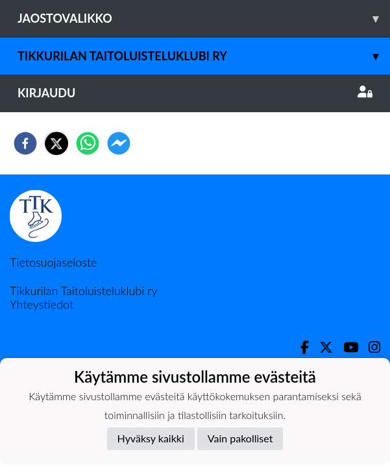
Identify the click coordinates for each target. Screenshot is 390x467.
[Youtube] (345, 347)
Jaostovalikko (204, 18)
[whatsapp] (87, 143)
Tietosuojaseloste (53, 262)
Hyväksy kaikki (150, 438)
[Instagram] (369, 347)
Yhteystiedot (41, 304)
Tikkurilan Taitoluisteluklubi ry (204, 56)
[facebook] (25, 143)
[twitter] (56, 143)
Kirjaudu (195, 93)
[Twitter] (321, 347)
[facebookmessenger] (118, 143)
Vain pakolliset (240, 438)
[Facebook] (299, 347)
